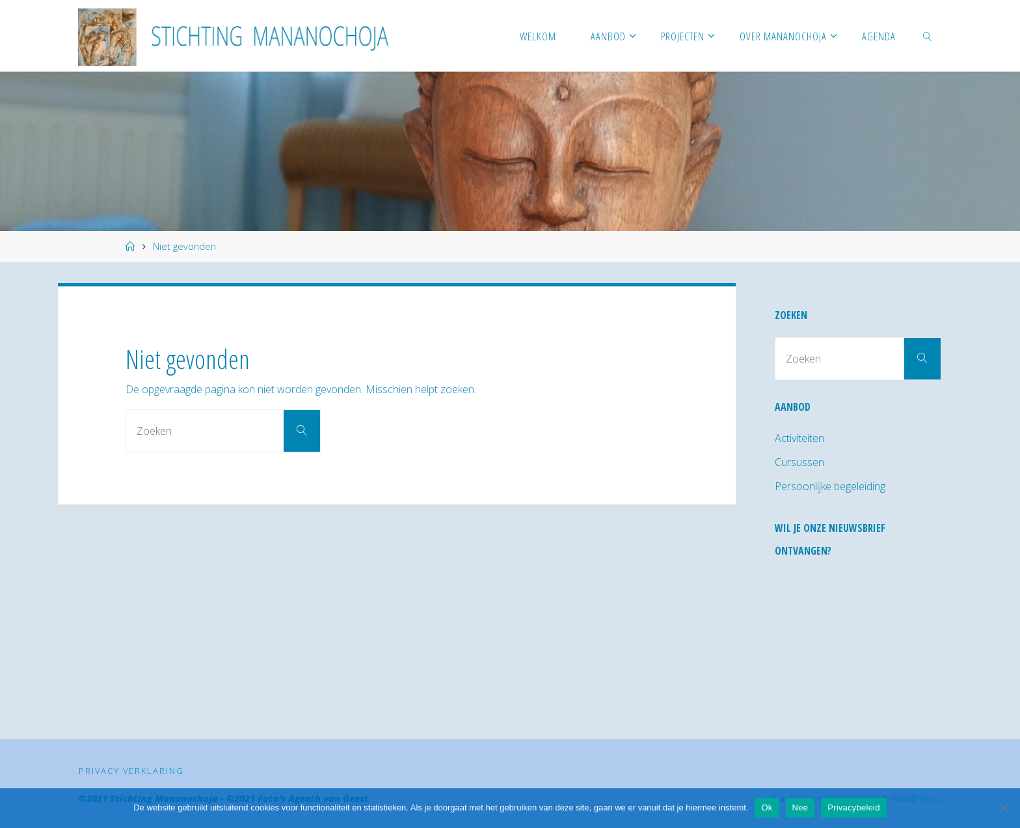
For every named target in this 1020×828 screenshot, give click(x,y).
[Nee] (1003, 807)
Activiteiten (799, 438)
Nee (800, 807)
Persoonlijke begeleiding (830, 486)
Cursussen (799, 462)
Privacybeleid (853, 807)
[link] (927, 36)
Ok (766, 807)
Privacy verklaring (131, 771)
